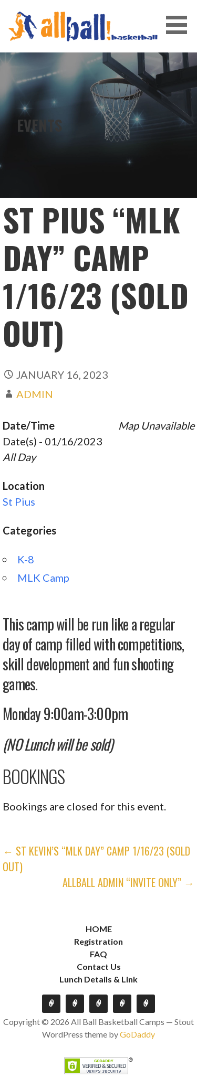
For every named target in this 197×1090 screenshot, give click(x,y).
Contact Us (99, 966)
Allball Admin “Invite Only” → (128, 882)
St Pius (19, 501)
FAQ (98, 954)
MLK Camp (43, 577)
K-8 (25, 559)
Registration (98, 941)
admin (34, 394)
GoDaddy (137, 1034)
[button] (180, 24)
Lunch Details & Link (98, 979)
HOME (99, 929)
